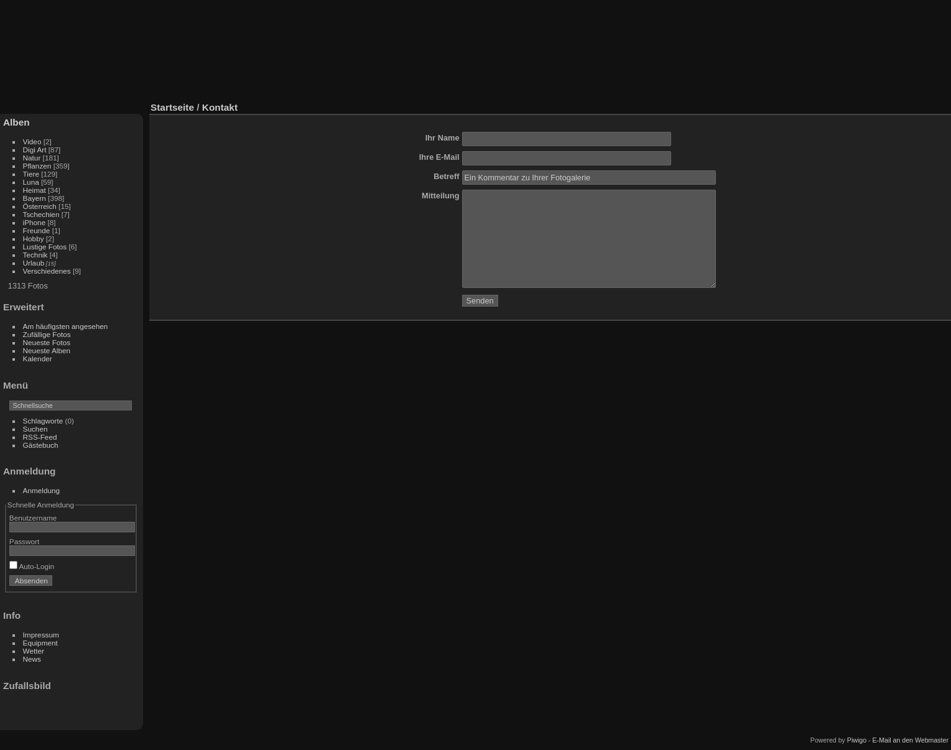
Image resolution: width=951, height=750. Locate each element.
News (32, 659)
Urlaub (34, 263)
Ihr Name (442, 137)
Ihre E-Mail (439, 157)
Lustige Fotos (45, 247)
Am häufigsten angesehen (65, 326)
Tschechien (41, 214)
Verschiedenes (47, 271)
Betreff (446, 176)
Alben (16, 122)
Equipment (40, 643)
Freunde (36, 230)
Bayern (34, 198)
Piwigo (856, 740)
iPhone (34, 222)
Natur (32, 158)
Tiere (31, 174)
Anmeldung (41, 490)
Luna (31, 182)
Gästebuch (40, 445)
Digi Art (35, 150)
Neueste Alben (47, 350)
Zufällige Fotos (47, 334)
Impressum (41, 635)
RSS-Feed (40, 437)
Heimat (34, 190)
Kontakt (220, 107)
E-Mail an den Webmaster (911, 740)
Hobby (33, 238)
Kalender (37, 358)
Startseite (172, 107)
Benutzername (33, 518)
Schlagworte (43, 421)
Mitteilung (440, 195)
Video (32, 141)
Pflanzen (37, 166)
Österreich (40, 206)
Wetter (33, 651)
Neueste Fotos (47, 342)
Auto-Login (32, 566)
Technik (35, 255)
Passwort (24, 541)
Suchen (35, 429)
